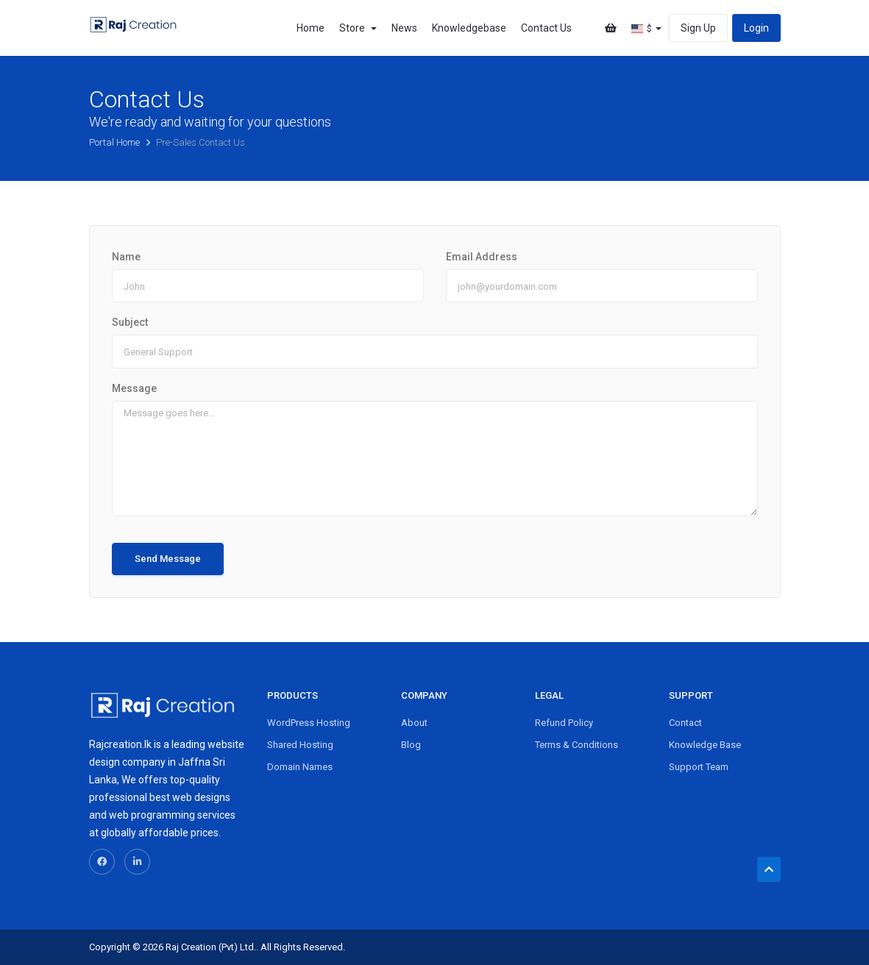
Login (756, 28)
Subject (130, 322)
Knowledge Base (705, 744)
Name (126, 257)
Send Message (168, 558)
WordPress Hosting (308, 722)
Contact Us (546, 28)
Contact (685, 722)
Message (134, 388)
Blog (411, 744)
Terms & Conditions (576, 744)
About (414, 722)
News (404, 28)
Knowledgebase (469, 28)
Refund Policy (564, 722)
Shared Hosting (300, 744)
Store (358, 28)
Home (310, 28)
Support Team (698, 766)
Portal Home (115, 142)
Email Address (481, 257)
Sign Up (698, 28)
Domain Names (300, 766)
